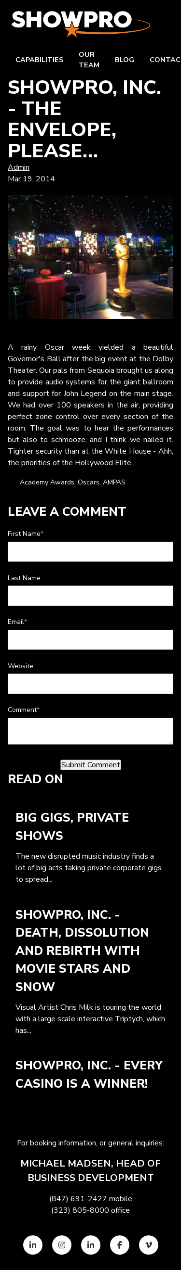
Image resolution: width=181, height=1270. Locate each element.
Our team (89, 60)
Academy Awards (47, 482)
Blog (124, 59)
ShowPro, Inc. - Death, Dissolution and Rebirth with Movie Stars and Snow (82, 951)
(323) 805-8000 (80, 1210)
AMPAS (114, 482)
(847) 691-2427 (78, 1199)
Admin (18, 167)
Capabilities (39, 59)
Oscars (88, 482)
